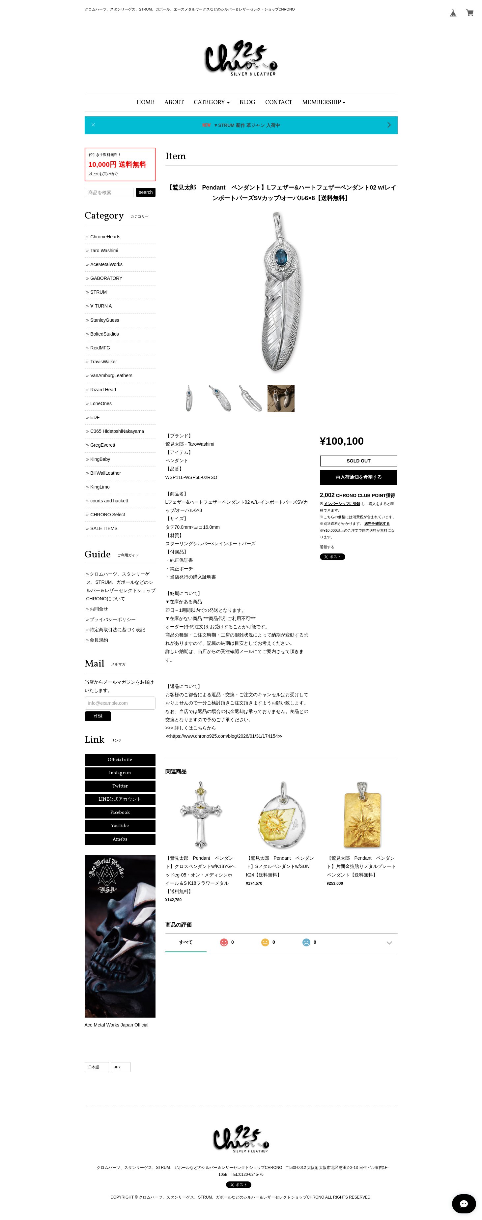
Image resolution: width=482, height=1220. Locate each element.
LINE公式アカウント (120, 799)
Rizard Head (103, 389)
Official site (120, 760)
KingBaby (100, 459)
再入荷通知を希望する (359, 477)
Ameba (120, 839)
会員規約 (99, 639)
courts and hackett (109, 500)
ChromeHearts (105, 236)
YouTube (120, 826)
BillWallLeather (105, 473)
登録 (97, 716)
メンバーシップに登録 (342, 504)
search (146, 192)
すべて (186, 942)
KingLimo (99, 487)
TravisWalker (103, 361)
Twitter (120, 786)
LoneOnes (101, 403)
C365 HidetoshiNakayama (117, 431)
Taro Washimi (104, 250)
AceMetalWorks (106, 264)
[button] (212, 102)
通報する (327, 547)
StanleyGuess (104, 320)
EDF (94, 417)
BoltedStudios (104, 334)
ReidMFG (100, 347)
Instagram (120, 773)
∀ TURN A (101, 306)
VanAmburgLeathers (111, 375)
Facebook (120, 813)
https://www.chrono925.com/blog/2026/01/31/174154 (224, 736)
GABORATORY (106, 278)
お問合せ (99, 608)
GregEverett (102, 445)
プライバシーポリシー (113, 619)
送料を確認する (377, 523)
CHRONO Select (107, 514)
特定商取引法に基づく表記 (117, 629)
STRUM (98, 292)
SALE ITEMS (103, 528)
